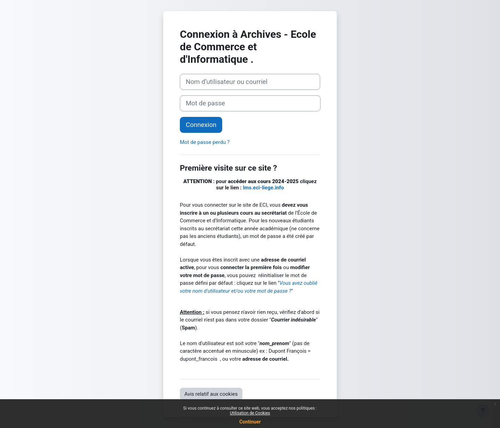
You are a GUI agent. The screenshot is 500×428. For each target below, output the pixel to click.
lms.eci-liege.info (263, 188)
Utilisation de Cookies (250, 413)
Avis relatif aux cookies (211, 394)
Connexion (201, 125)
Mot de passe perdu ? (205, 142)
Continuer (250, 422)
